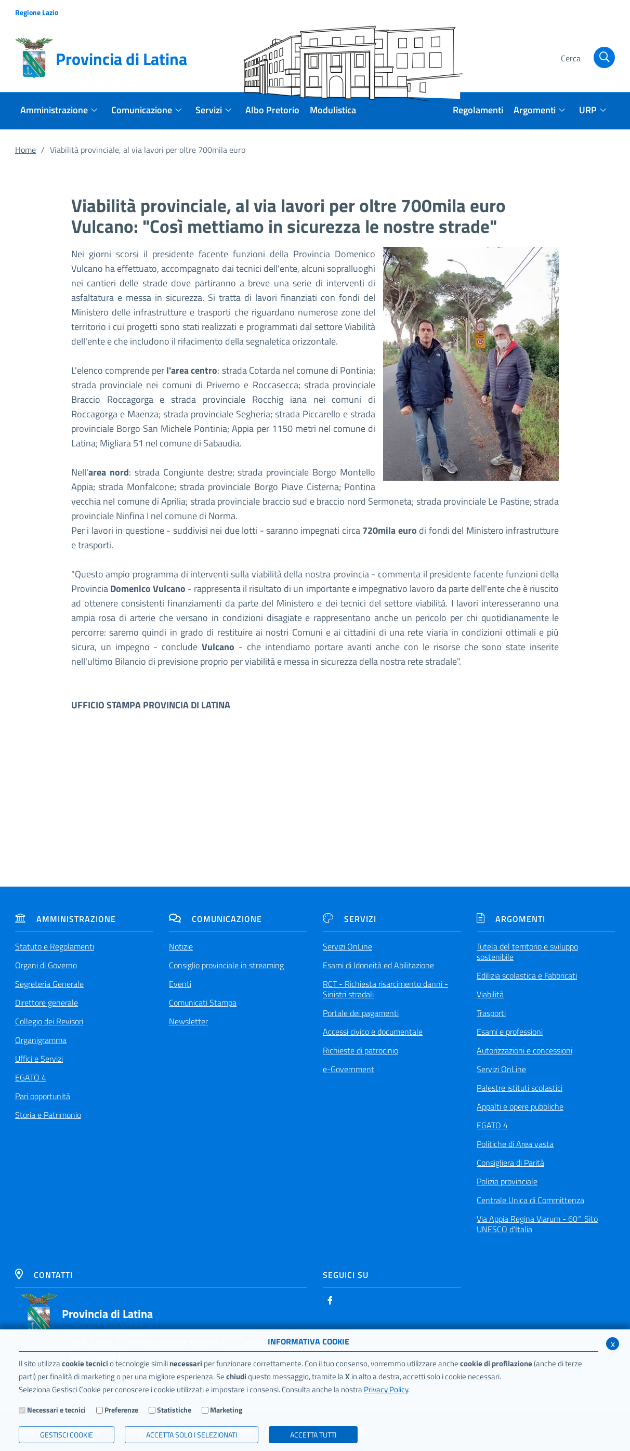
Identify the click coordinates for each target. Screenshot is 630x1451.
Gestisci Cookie (66, 1434)
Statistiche (174, 1409)
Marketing (226, 1409)
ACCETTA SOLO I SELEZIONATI (191, 1434)
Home (25, 149)
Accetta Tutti (313, 1434)
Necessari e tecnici (56, 1409)
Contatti (44, 1275)
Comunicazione (215, 919)
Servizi (349, 919)
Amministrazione (65, 919)
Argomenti (511, 919)
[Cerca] (586, 58)
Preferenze (121, 1409)
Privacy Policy (386, 1389)
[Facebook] (330, 1300)
